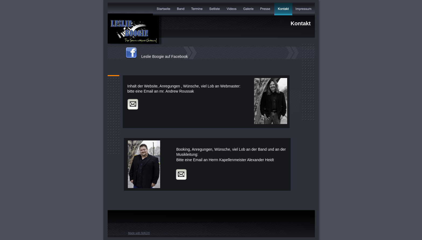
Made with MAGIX (139, 233)
